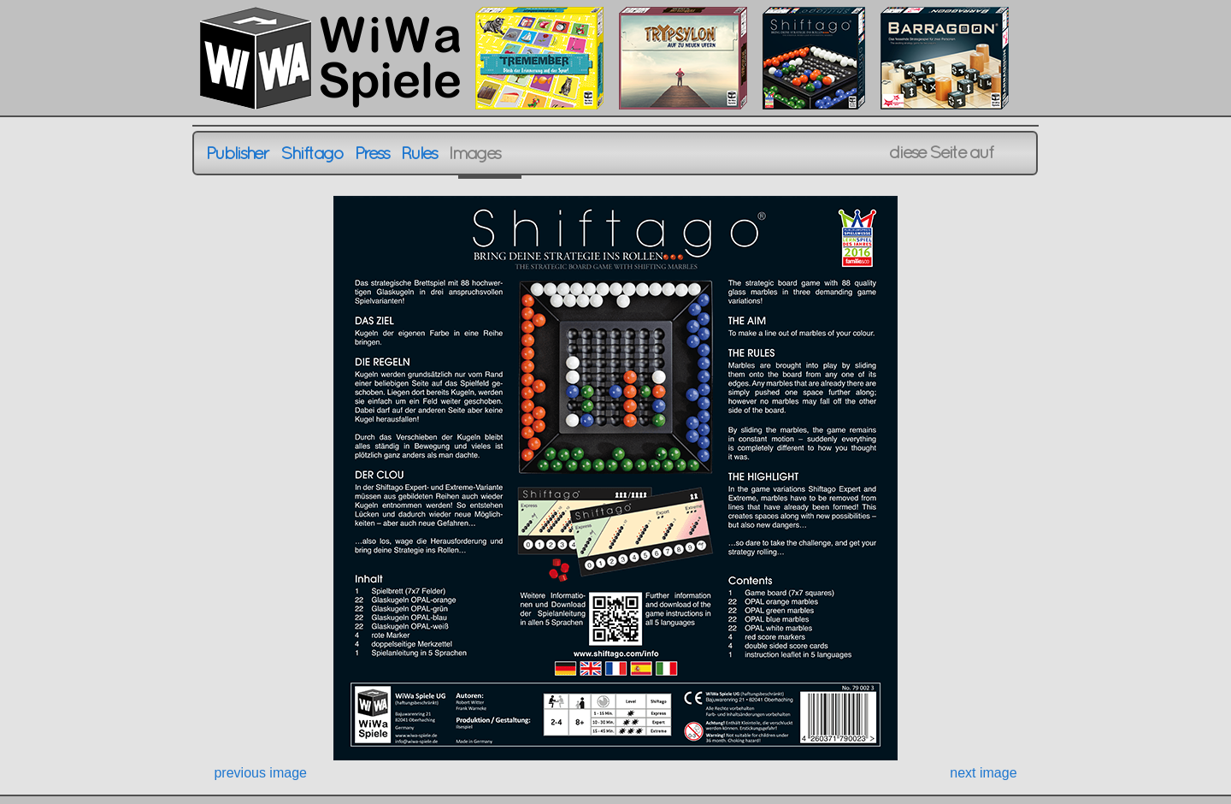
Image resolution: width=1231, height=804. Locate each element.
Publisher (237, 153)
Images (475, 153)
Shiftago (311, 153)
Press (372, 153)
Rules (419, 153)
